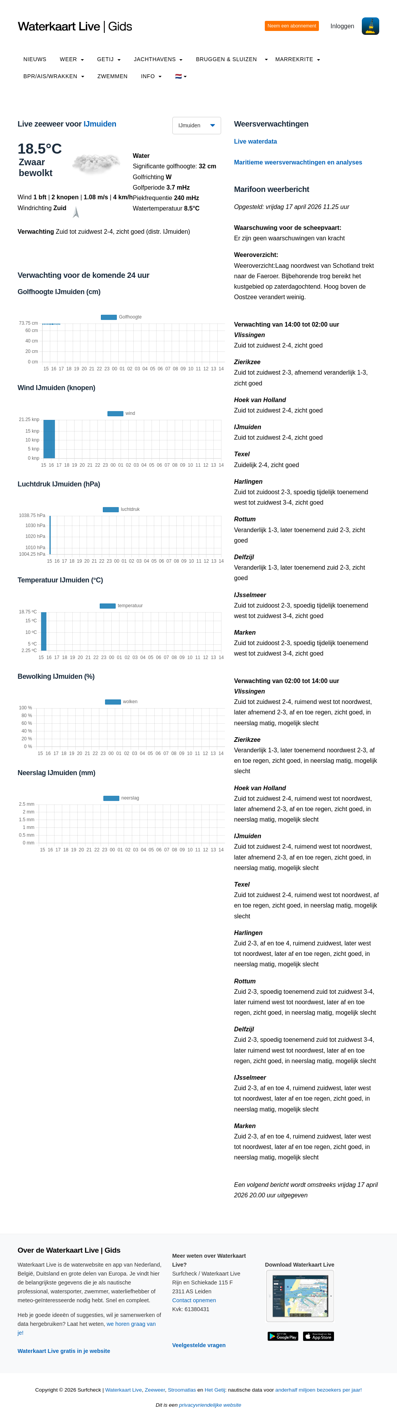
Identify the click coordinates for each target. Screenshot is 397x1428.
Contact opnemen (194, 1300)
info (151, 76)
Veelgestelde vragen (199, 1345)
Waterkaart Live (123, 1390)
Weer (72, 59)
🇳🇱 (181, 76)
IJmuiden (99, 124)
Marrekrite (297, 59)
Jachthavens (158, 59)
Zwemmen (112, 76)
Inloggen (342, 26)
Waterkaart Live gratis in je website (64, 1351)
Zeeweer (155, 1390)
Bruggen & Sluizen (226, 59)
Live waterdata (255, 141)
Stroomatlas (182, 1390)
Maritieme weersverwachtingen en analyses (298, 162)
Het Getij (214, 1390)
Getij (108, 59)
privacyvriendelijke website (210, 1405)
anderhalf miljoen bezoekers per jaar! (318, 1390)
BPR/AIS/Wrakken (54, 76)
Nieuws (35, 59)
